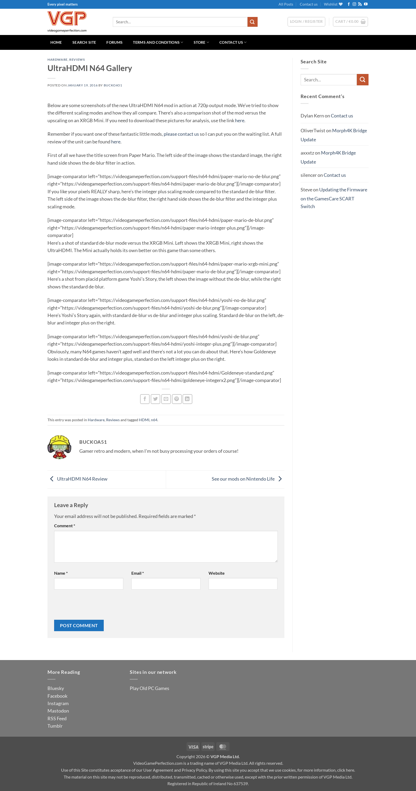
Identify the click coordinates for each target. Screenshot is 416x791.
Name (61, 572)
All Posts (286, 4)
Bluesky (55, 688)
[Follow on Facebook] (348, 4)
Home (56, 42)
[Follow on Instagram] (354, 4)
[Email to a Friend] (166, 399)
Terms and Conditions (158, 42)
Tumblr (55, 726)
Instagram (58, 703)
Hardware (57, 59)
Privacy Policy (194, 769)
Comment (64, 525)
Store (201, 42)
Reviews (77, 59)
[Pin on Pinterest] (177, 399)
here (239, 120)
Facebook (57, 696)
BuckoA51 (113, 85)
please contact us (181, 134)
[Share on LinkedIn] (187, 399)
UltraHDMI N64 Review (77, 479)
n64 (154, 420)
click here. (346, 769)
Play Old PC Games (149, 688)
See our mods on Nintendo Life (248, 479)
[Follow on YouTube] (365, 4)
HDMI (144, 420)
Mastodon (58, 711)
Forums (114, 42)
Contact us (309, 4)
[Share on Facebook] (145, 399)
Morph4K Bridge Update (328, 157)
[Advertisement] (334, 298)
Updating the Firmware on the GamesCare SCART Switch (334, 198)
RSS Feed (57, 718)
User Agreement (158, 769)
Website (217, 572)
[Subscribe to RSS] (360, 4)
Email (137, 572)
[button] (350, 22)
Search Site (84, 42)
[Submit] (253, 22)
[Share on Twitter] (156, 399)
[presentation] (94, 606)
